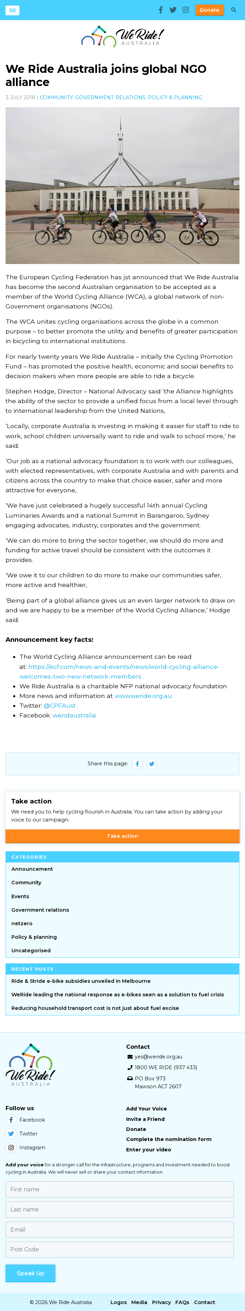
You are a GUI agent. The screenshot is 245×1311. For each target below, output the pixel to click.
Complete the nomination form (169, 1139)
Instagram (25, 1147)
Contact (204, 1301)
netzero (22, 923)
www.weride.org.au (143, 695)
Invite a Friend (145, 1119)
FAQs (182, 1301)
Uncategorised (31, 950)
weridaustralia (74, 715)
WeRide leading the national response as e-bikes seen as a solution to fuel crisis (117, 994)
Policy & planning (175, 97)
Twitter (21, 1133)
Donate (209, 10)
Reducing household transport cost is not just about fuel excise (95, 1008)
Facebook (25, 1119)
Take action (122, 836)
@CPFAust (60, 705)
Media (139, 1301)
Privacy (161, 1301)
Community (56, 97)
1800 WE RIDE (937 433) (166, 1067)
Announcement (32, 869)
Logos (119, 1301)
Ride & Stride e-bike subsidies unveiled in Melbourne (81, 981)
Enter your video (148, 1150)
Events (20, 896)
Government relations (110, 97)
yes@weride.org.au (158, 1057)
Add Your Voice (146, 1109)
